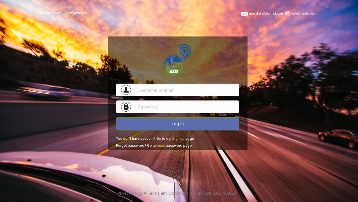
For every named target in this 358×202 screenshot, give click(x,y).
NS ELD (229, 193)
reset (161, 145)
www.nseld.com (304, 13)
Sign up (178, 138)
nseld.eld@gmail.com (267, 13)
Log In (177, 123)
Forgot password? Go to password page (154, 145)
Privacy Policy (130, 193)
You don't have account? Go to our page (155, 138)
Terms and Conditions (168, 193)
